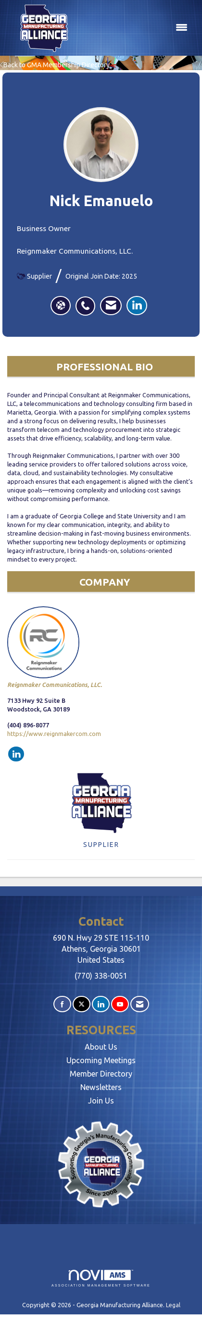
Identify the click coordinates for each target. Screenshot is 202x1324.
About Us (101, 1046)
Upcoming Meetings (101, 1060)
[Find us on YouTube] (120, 1004)
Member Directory (101, 1073)
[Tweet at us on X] (81, 1004)
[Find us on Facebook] (62, 1004)
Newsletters (101, 1087)
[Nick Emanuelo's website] (60, 305)
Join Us (101, 1100)
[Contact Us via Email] (139, 1004)
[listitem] (88, 300)
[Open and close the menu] (136, 28)
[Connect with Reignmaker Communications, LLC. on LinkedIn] (16, 754)
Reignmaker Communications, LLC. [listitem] (54, 647)
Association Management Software (101, 1278)
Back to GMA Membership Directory (55, 65)
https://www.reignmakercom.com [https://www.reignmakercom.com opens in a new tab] (54, 733)
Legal (173, 1304)
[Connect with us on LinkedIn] (101, 1004)
